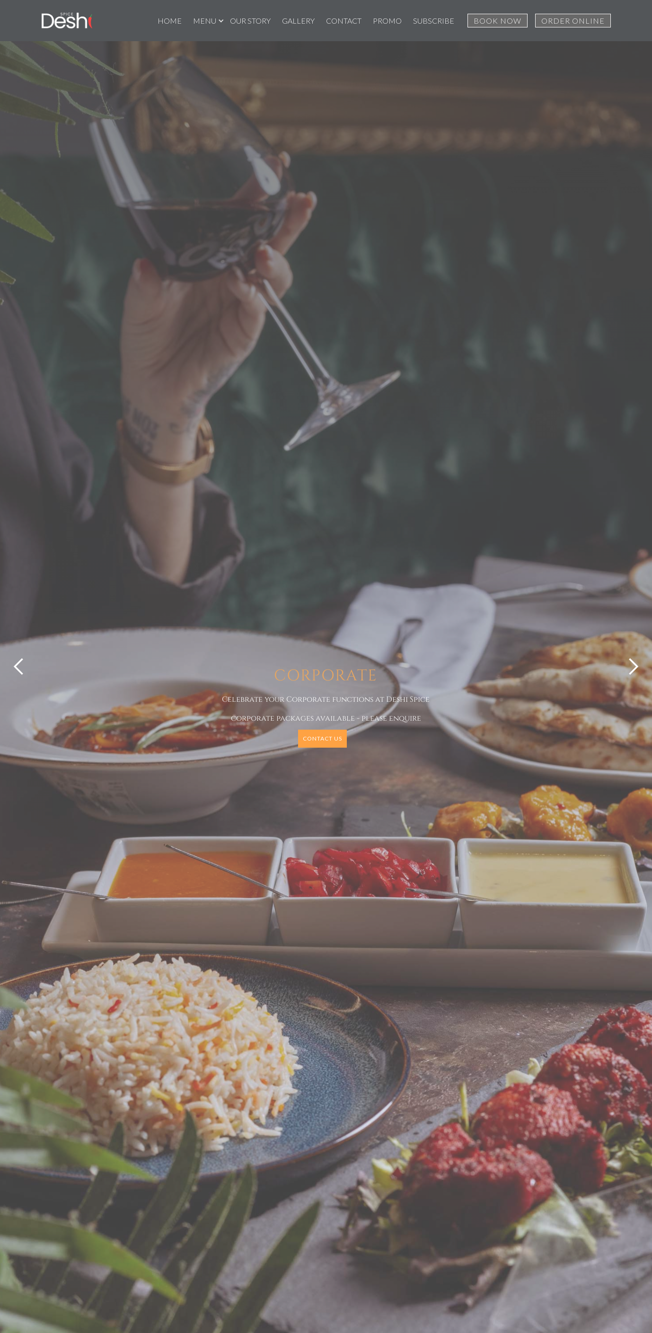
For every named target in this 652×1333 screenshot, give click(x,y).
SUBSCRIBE (433, 20)
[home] (66, 20)
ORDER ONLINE (573, 20)
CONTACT (343, 20)
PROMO (387, 20)
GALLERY (298, 20)
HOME (170, 20)
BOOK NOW (497, 20)
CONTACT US (322, 738)
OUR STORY (250, 20)
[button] (205, 20)
